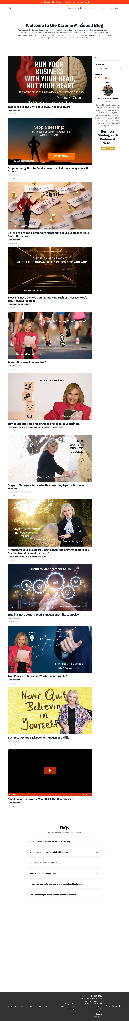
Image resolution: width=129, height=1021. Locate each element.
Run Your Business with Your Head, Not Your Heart (39, 106)
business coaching (13, 556)
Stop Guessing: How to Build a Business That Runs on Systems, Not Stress (49, 170)
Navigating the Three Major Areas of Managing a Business (44, 423)
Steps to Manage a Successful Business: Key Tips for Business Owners (46, 487)
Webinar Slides (96, 1009)
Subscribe (78, 8)
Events (99, 1006)
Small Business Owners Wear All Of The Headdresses (40, 799)
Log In (117, 8)
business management (14, 110)
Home (70, 8)
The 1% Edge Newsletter (93, 1004)
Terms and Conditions (65, 1006)
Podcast (99, 1014)
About (102, 8)
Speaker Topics (96, 1016)
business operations (58, 427)
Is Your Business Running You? (27, 362)
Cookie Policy (69, 1009)
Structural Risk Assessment (91, 998)
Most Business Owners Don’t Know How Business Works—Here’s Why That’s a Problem (47, 299)
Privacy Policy (69, 1004)
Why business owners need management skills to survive (43, 614)
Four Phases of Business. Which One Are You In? (37, 676)
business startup (25, 304)
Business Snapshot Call (93, 1001)
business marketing (46, 427)
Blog (100, 1011)
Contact (110, 8)
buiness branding (13, 427)
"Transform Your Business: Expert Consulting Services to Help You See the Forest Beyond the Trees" (48, 551)
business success (25, 492)
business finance (23, 427)
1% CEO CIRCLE (96, 996)
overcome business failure (39, 556)
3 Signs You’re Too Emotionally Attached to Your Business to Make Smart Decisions (49, 234)
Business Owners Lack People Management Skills (38, 737)
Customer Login (90, 8)
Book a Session (107, 148)
